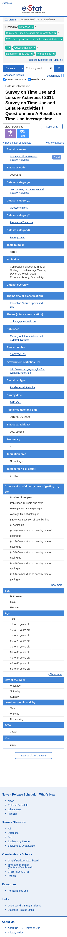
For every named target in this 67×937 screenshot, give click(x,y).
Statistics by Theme (19, 841)
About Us (13, 928)
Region (12, 876)
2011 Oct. (15, 402)
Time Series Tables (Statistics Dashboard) (20, 866)
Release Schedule (18, 805)
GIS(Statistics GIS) (18, 871)
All (9, 828)
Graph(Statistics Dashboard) (23, 860)
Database (13, 833)
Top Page (10, 19)
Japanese (7, 3)
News (11, 801)
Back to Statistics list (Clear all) (46, 59)
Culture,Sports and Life (23, 321)
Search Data (36, 79)
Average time (17, 237)
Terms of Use (33, 928)
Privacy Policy (15, 932)
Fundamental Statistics (22, 387)
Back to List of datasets (17, 142)
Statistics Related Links (21, 910)
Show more (55, 585)
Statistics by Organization (22, 845)
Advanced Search (13, 75)
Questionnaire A (19, 207)
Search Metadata (15, 79)
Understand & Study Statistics (24, 905)
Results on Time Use (21, 222)
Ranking (12, 814)
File (10, 837)
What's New (14, 809)
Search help (55, 75)
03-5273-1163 (18, 354)
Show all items (55, 142)
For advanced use (18, 890)
